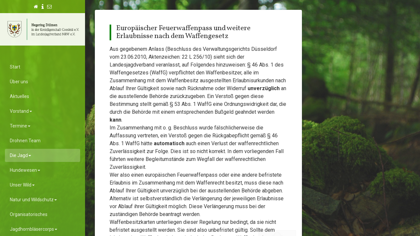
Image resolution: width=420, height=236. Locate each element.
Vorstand (21, 111)
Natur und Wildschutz (33, 199)
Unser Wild (22, 184)
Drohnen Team (25, 140)
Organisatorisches (28, 214)
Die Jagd (20, 155)
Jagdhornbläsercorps (33, 229)
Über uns (19, 81)
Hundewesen (25, 170)
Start (15, 66)
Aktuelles (19, 96)
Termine (20, 125)
